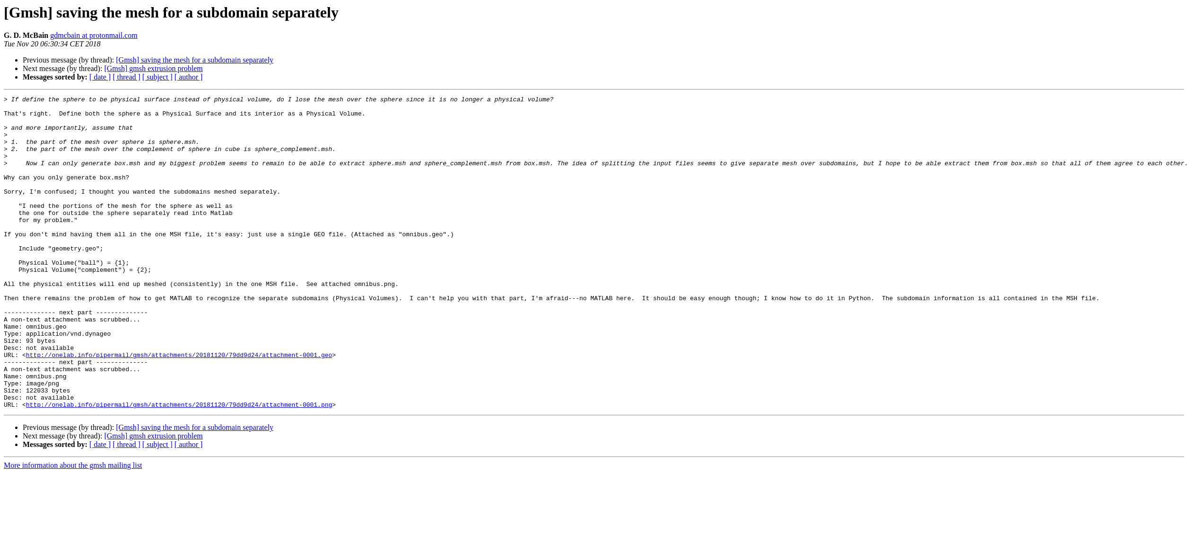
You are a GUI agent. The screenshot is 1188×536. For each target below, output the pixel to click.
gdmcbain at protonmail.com (93, 35)
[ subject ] (157, 77)
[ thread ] (126, 77)
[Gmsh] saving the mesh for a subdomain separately (194, 60)
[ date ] (100, 77)
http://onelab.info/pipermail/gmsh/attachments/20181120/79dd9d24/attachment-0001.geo (179, 407)
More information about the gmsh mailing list (73, 528)
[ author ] (189, 77)
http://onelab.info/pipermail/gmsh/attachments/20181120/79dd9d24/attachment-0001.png (179, 467)
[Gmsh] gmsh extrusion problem (153, 68)
